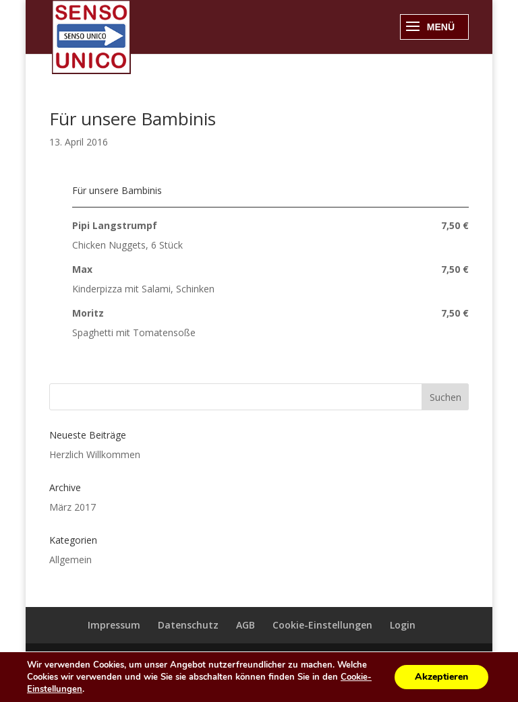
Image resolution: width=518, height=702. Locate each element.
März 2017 (72, 507)
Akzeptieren (441, 676)
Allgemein (70, 559)
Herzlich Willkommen (94, 454)
